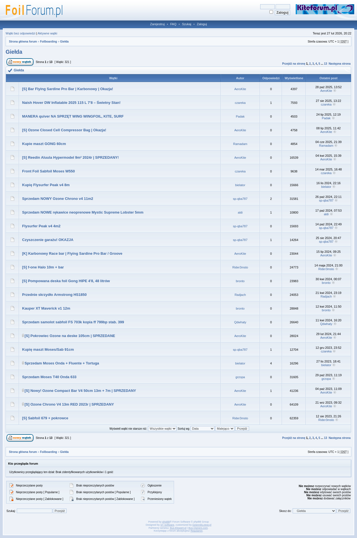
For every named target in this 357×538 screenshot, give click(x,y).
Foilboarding (48, 41)
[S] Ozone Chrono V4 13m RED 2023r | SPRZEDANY (69, 404)
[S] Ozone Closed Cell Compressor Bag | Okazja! (64, 130)
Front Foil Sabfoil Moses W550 (48, 171)
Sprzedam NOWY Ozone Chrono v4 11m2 (57, 199)
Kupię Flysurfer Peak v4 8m (46, 185)
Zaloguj (202, 24)
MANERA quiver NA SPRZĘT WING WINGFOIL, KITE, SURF (73, 116)
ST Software (167, 524)
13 (325, 63)
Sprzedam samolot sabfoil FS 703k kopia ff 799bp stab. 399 (73, 322)
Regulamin (197, 530)
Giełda (64, 41)
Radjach (240, 294)
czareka (240, 102)
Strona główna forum (23, 41)
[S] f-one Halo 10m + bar (43, 267)
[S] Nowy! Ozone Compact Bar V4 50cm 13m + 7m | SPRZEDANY (80, 391)
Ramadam (240, 144)
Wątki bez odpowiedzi (20, 33)
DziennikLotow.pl (202, 524)
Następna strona (340, 63)
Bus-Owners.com (198, 528)
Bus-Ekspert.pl (178, 528)
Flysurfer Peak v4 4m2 (41, 226)
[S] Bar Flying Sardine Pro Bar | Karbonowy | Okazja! (67, 89)
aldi (240, 212)
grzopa (240, 377)
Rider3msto (240, 267)
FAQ (173, 24)
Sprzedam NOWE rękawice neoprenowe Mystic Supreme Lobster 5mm (82, 212)
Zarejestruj (157, 24)
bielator (240, 185)
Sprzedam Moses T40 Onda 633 (49, 377)
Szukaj (186, 24)
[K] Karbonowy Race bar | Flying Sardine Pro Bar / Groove (72, 253)
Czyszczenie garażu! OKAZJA (48, 240)
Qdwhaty (240, 322)
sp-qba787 (240, 198)
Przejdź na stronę (293, 63)
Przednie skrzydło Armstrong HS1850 (54, 295)
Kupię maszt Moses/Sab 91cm (48, 349)
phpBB (166, 521)
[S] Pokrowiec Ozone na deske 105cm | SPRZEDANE (70, 336)
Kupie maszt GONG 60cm (44, 144)
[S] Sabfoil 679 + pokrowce (45, 418)
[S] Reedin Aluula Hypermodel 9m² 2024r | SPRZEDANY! (70, 157)
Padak (240, 116)
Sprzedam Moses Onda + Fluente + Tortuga (62, 363)
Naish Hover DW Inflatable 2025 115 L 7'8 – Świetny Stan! (71, 102)
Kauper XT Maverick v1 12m (46, 308)
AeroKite (240, 89)
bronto (240, 281)
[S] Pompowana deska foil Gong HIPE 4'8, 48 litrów (66, 281)
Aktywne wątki (47, 33)
